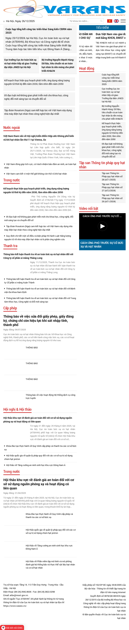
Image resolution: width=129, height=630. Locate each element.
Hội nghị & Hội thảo (17, 409)
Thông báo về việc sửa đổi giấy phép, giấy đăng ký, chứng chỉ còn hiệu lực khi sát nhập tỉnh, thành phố (38, 320)
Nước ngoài (11, 127)
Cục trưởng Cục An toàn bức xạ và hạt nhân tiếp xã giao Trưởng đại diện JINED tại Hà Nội (20, 63)
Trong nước (11, 180)
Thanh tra (10, 246)
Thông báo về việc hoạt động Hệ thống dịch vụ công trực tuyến (50, 396)
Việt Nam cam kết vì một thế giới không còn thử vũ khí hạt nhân (35, 173)
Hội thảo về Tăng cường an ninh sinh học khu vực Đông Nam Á (34, 465)
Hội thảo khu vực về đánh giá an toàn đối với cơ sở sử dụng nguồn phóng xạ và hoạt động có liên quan (37, 419)
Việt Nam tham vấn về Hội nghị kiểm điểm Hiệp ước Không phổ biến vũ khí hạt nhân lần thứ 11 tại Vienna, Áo (38, 137)
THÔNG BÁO (32, 347)
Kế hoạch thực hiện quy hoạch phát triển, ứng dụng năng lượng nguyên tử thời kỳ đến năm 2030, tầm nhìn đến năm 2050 (37, 82)
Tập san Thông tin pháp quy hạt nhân (102, 165)
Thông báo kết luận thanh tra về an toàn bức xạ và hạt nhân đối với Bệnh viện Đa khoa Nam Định (39, 290)
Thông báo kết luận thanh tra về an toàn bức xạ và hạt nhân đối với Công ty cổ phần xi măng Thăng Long (38, 256)
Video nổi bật (88, 208)
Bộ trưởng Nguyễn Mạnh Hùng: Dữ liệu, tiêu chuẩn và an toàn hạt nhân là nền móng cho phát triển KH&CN (58, 65)
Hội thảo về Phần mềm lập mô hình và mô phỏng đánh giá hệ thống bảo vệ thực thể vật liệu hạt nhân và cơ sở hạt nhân (50, 564)
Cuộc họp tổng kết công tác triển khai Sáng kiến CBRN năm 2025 (112, 79)
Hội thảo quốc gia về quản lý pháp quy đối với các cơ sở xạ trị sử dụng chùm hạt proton (38, 457)
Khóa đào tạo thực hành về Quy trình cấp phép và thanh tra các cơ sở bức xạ (40, 447)
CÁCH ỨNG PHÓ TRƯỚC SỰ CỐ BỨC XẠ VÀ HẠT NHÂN (101, 244)
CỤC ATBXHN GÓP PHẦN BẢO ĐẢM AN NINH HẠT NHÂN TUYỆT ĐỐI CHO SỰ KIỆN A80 (84, 37)
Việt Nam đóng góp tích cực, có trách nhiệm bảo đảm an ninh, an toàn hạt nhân (40, 166)
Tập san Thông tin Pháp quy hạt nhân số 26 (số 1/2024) (112, 198)
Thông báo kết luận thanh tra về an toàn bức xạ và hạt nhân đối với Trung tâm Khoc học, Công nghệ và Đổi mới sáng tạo (40, 300)
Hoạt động (86, 68)
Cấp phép (10, 308)
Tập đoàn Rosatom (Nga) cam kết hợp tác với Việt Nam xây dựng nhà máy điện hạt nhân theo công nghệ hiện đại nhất (38, 112)
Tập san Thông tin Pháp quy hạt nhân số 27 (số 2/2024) (112, 187)
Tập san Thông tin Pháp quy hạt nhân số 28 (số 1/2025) (112, 176)
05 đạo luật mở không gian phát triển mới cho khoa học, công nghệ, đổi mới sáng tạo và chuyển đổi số (36, 97)
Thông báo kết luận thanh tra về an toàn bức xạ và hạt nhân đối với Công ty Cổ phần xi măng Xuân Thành (39, 280)
